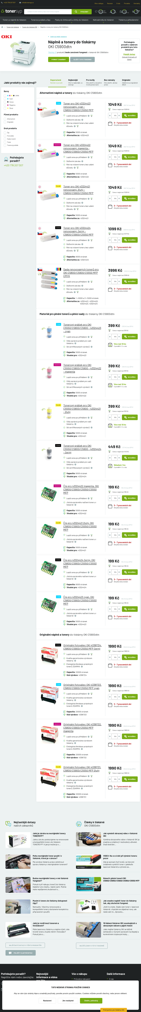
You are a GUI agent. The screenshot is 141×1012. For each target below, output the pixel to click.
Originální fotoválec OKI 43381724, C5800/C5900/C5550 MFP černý (82, 647)
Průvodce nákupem (82, 979)
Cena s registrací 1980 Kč (120, 651)
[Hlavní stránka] (11, 12)
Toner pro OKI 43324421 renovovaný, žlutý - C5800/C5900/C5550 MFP (78, 190)
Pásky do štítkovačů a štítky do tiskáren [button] (71, 21)
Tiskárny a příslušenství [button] (128, 21)
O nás (118, 3)
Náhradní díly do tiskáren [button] (103, 21)
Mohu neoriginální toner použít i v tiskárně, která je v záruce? (47, 856)
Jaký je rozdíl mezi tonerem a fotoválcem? (46, 924)
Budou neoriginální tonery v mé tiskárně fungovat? (50, 879)
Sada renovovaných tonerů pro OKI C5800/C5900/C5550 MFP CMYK (81, 273)
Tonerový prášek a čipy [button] (40, 21)
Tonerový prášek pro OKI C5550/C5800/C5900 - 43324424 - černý (82, 449)
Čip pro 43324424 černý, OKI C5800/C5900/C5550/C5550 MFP (80, 563)
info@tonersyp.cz (28, 2)
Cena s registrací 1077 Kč (120, 234)
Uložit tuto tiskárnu (82, 59)
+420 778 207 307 (9, 2)
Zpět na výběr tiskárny (58, 36)
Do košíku (129, 115)
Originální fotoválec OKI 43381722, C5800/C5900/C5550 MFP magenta (82, 727)
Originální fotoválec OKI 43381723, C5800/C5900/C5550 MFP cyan (82, 686)
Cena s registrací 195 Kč (120, 492)
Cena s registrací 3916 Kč (120, 275)
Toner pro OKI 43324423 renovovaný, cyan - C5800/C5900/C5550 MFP (78, 107)
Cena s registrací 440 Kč (120, 451)
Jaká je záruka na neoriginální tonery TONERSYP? (49, 834)
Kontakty (137, 3)
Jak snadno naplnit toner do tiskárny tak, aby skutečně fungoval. (119, 901)
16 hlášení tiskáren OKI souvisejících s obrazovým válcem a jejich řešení (120, 924)
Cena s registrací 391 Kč (120, 330)
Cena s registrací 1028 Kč (120, 109)
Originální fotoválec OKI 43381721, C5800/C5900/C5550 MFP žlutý (82, 768)
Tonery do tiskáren (13, 27)
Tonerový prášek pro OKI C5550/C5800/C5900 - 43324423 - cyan (82, 328)
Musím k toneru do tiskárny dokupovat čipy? (50, 901)
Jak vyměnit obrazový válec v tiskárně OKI (120, 834)
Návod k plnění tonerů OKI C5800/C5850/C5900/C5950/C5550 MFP (121, 879)
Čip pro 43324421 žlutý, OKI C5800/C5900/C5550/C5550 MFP (80, 526)
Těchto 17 (52, 52)
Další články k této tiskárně (92, 946)
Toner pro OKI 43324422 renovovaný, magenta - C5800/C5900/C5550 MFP (78, 148)
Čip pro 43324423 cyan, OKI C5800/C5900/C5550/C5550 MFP (80, 600)
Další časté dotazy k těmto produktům (25, 945)
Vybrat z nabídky (58, 59)
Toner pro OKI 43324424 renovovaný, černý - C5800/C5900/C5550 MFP (78, 231)
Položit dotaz (129, 54)
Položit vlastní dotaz (20, 953)
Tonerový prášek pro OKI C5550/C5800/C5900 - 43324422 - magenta (82, 368)
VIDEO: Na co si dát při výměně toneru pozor (120, 856)
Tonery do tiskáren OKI (29, 27)
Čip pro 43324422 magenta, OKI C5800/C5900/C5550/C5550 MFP (81, 489)
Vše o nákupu (99, 3)
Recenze (110, 3)
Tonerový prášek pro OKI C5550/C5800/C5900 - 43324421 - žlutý (82, 408)
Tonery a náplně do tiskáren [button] (14, 21)
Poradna (127, 3)
